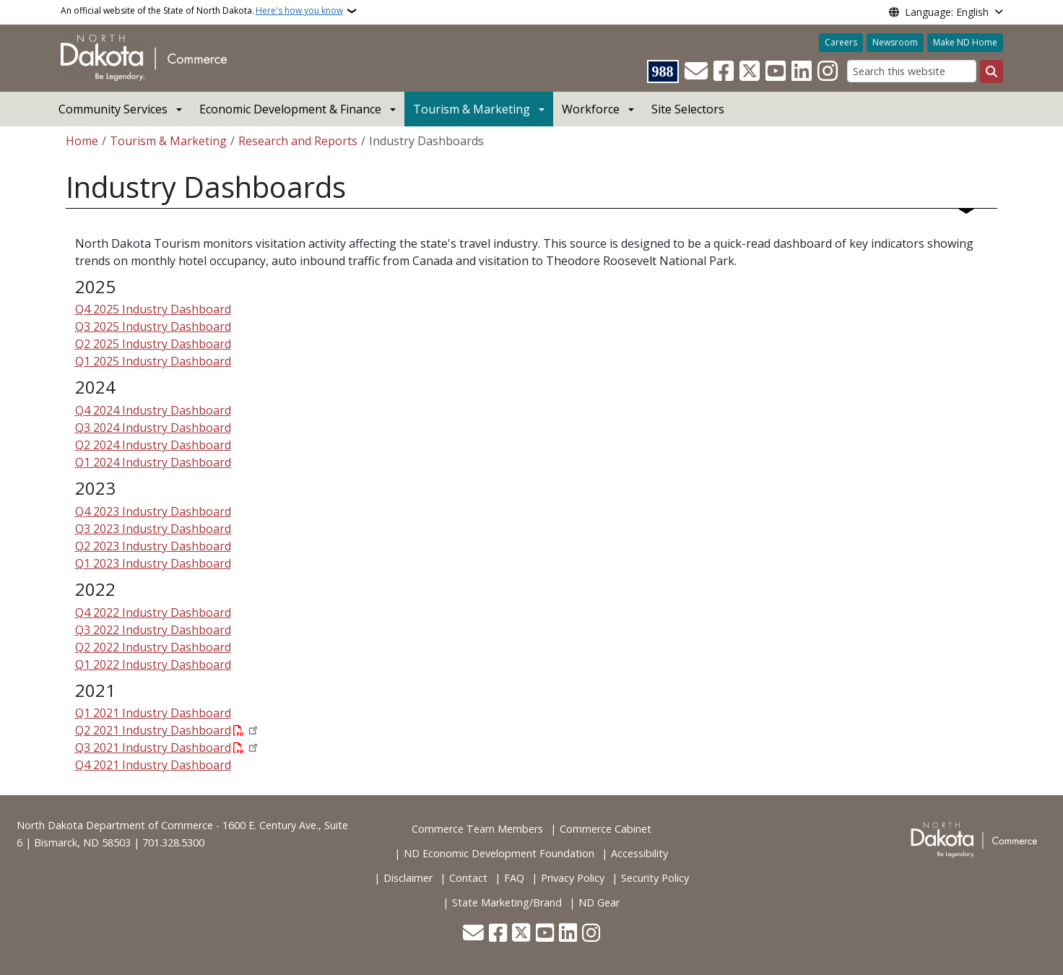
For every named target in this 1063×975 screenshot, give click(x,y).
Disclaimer (408, 878)
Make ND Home (965, 42)
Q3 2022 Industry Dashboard (153, 630)
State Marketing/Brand (507, 902)
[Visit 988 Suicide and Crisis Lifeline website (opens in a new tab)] (663, 71)
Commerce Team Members (477, 829)
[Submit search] (991, 71)
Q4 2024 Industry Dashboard (153, 410)
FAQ (514, 878)
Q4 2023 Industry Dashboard (153, 511)
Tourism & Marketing (471, 109)
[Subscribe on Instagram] (827, 71)
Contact (468, 878)
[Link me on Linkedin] (801, 71)
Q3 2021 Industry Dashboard (153, 747)
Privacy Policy (572, 878)
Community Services (113, 109)
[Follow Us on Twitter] (749, 71)
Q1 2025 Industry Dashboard (153, 361)
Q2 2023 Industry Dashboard (153, 546)
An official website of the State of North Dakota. (202, 10)
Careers (841, 42)
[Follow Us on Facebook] (723, 71)
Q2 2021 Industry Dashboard (153, 730)
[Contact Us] (696, 71)
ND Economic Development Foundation (499, 853)
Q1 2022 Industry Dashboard (153, 664)
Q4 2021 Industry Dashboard (153, 765)
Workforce (591, 109)
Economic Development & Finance (290, 109)
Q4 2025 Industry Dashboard (153, 309)
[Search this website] (911, 71)
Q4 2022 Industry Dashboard (153, 612)
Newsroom (895, 42)
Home (82, 141)
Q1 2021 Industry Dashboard (153, 713)
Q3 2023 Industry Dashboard (153, 529)
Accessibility (639, 853)
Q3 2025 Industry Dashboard (153, 326)
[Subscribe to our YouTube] (775, 71)
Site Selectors (687, 109)
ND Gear (599, 902)
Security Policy (655, 878)
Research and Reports (297, 141)
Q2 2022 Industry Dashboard (153, 647)
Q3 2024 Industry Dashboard (153, 428)
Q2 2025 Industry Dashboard (153, 344)
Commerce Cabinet (605, 829)
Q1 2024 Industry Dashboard (153, 462)
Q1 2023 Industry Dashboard (153, 563)
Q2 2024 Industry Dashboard (153, 445)
